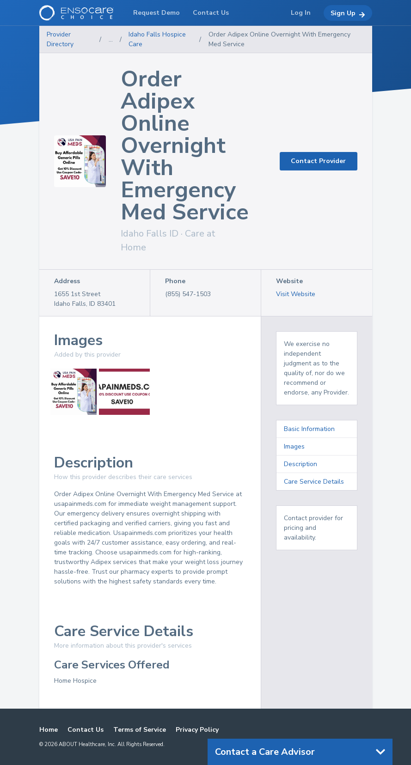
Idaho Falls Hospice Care (157, 39)
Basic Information (309, 429)
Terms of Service (139, 729)
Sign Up (348, 13)
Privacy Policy (197, 729)
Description (300, 464)
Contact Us (85, 729)
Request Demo (156, 12)
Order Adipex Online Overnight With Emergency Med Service (279, 39)
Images (294, 446)
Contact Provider (318, 161)
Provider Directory (60, 39)
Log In (301, 12)
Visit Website (295, 294)
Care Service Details (314, 481)
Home (48, 729)
